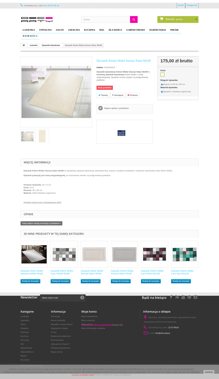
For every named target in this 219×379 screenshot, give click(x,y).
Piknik (174, 30)
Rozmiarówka (57, 340)
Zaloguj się (192, 5)
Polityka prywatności (61, 348)
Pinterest (133, 95)
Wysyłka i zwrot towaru (62, 324)
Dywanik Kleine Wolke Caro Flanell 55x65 (62, 272)
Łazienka (29, 30)
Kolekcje (25, 332)
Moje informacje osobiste (93, 328)
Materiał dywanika (169, 87)
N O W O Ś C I (30, 36)
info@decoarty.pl (162, 333)
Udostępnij (117, 95)
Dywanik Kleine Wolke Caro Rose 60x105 (152, 272)
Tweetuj (103, 95)
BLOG (181, 5)
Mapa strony (57, 352)
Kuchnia (89, 30)
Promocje (55, 316)
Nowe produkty (58, 320)
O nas (53, 332)
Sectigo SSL (117, 344)
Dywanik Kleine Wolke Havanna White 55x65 (32, 272)
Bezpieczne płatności (61, 336)
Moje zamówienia (89, 316)
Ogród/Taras (157, 30)
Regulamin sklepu (59, 328)
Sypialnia (45, 30)
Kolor (163, 70)
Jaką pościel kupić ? (60, 344)
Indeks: (100, 67)
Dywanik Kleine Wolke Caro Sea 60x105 (182, 272)
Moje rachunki (88, 320)
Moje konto (89, 311)
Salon (60, 30)
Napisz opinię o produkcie (116, 108)
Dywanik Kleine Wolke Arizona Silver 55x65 (122, 272)
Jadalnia (74, 30)
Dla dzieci (115, 30)
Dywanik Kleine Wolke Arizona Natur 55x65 (92, 272)
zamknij (209, 372)
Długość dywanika (169, 80)
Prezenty (25, 340)
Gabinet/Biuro (135, 30)
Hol (101, 30)
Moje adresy (87, 324)
